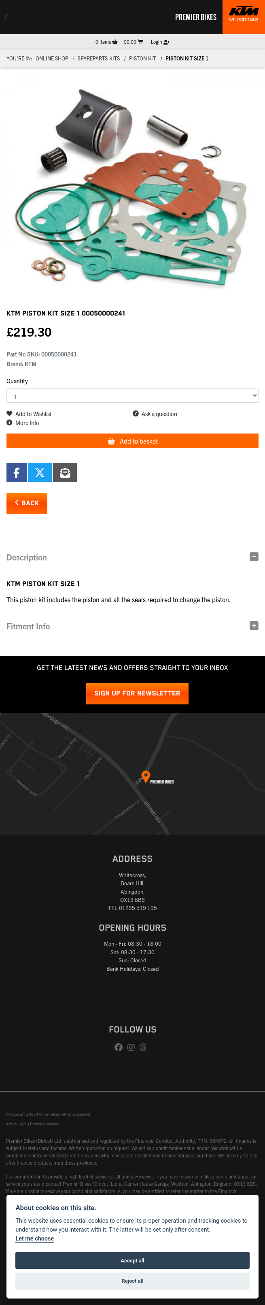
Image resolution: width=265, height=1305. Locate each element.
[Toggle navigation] (7, 17)
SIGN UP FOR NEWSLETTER (137, 694)
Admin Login (16, 1123)
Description (26, 557)
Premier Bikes (195, 17)
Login (160, 42)
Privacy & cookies (44, 1123)
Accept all (132, 1261)
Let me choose (34, 1238)
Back (27, 503)
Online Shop (52, 58)
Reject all (132, 1281)
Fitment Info (28, 626)
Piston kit (142, 58)
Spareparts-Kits (99, 58)
